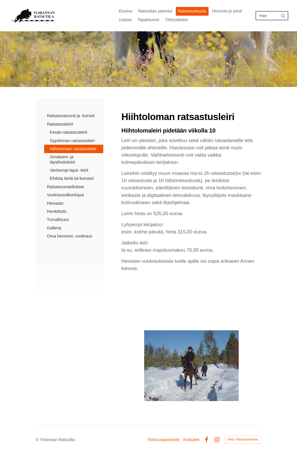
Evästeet (191, 440)
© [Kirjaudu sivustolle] (38, 439)
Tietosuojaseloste (163, 440)
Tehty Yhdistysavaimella (242, 439)
